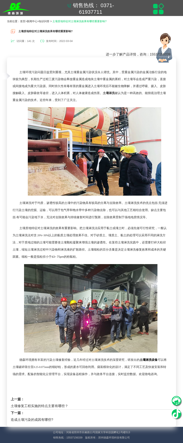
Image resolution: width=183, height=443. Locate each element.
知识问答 (44, 21)
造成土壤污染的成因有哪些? (32, 420)
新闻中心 (32, 21)
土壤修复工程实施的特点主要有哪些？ (39, 406)
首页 (22, 21)
